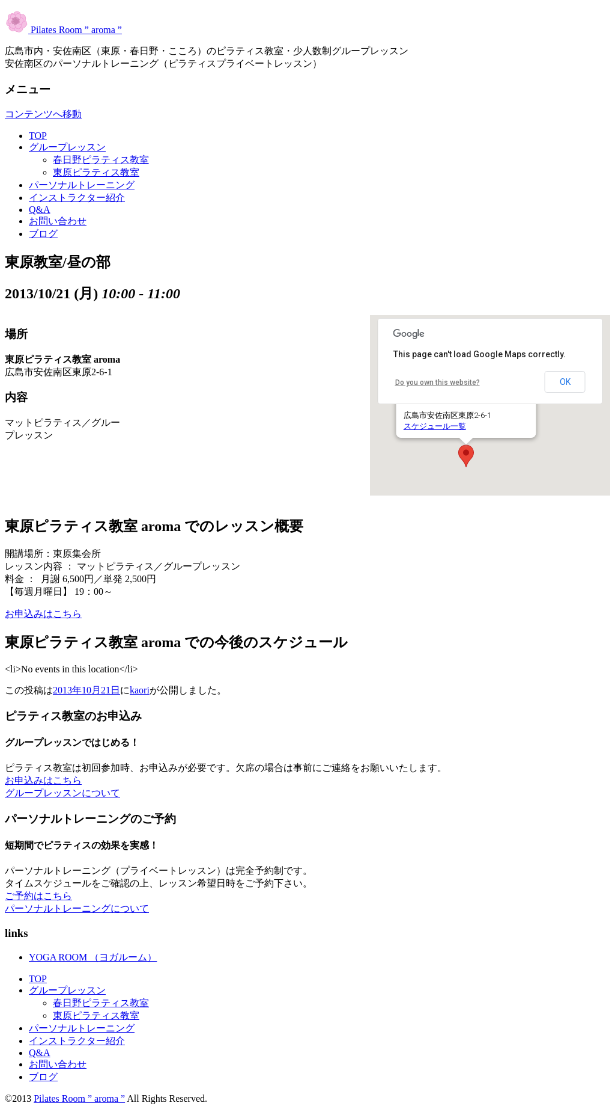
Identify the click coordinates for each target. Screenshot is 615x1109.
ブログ (43, 234)
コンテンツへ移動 (43, 114)
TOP (38, 136)
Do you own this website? (437, 382)
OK (565, 382)
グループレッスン (67, 147)
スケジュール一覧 (435, 426)
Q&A (39, 209)
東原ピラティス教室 (96, 172)
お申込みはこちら (43, 614)
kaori (140, 690)
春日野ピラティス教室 (101, 160)
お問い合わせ (57, 221)
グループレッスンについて (62, 793)
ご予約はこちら (38, 896)
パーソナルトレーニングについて (77, 908)
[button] (466, 455)
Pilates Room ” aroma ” (63, 30)
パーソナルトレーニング (82, 185)
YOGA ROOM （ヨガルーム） (93, 957)
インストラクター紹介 (77, 197)
